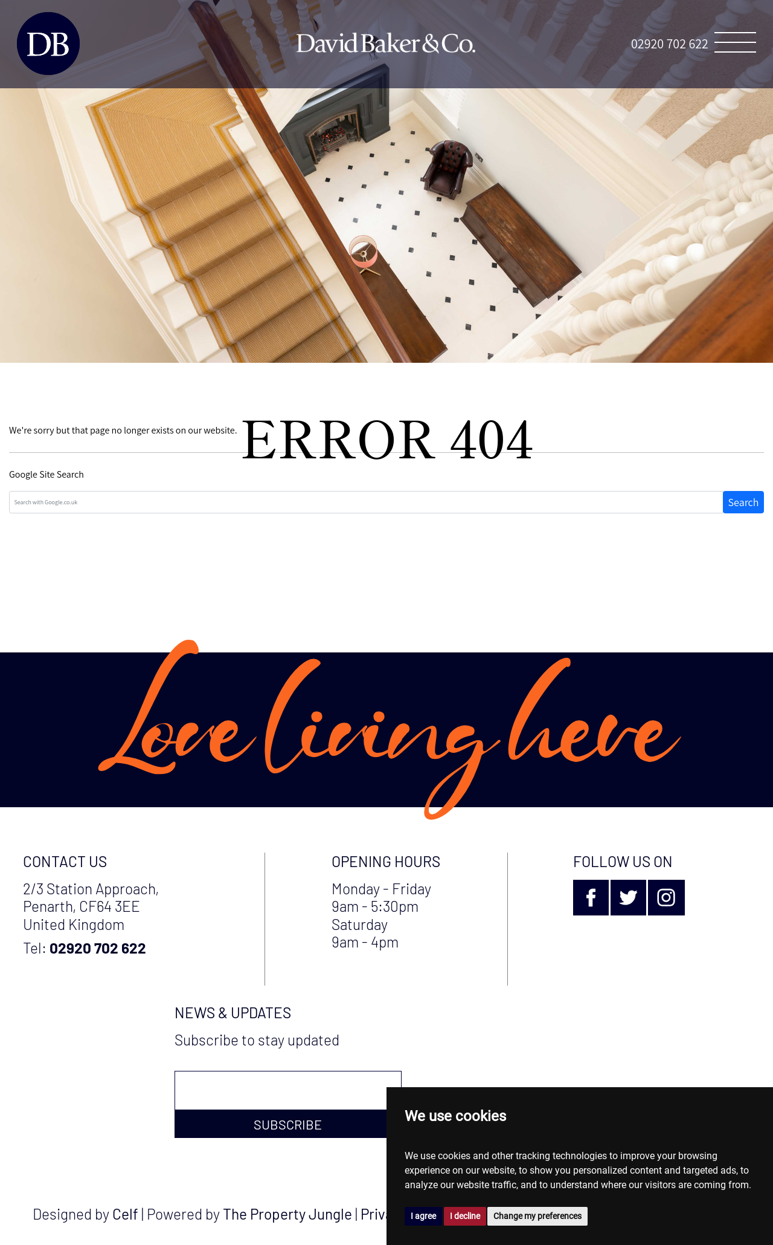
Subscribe (288, 1124)
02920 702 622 (669, 43)
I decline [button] (465, 1216)
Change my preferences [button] (537, 1216)
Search (743, 502)
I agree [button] (423, 1216)
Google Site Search (46, 474)
